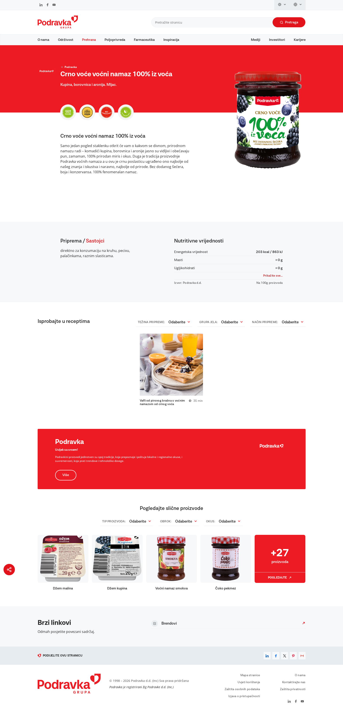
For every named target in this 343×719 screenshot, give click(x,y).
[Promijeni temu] (282, 5)
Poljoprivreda (115, 40)
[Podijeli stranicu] (9, 569)
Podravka (68, 71)
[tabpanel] (171, 374)
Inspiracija (171, 40)
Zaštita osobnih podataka (242, 694)
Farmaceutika (144, 40)
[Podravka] (58, 27)
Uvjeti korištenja (249, 687)
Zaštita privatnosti (292, 694)
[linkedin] (267, 660)
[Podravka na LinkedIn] (41, 5)
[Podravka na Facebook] (48, 5)
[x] (284, 660)
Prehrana (89, 40)
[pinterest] (293, 660)
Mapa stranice (250, 680)
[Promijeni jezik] (298, 5)
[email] (302, 660)
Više (66, 480)
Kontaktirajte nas (294, 687)
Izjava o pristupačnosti (244, 701)
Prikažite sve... (273, 279)
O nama (43, 40)
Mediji (255, 40)
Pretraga (289, 22)
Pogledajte (280, 582)
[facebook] (275, 660)
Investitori (277, 40)
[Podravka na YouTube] (54, 5)
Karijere (300, 40)
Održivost (65, 40)
